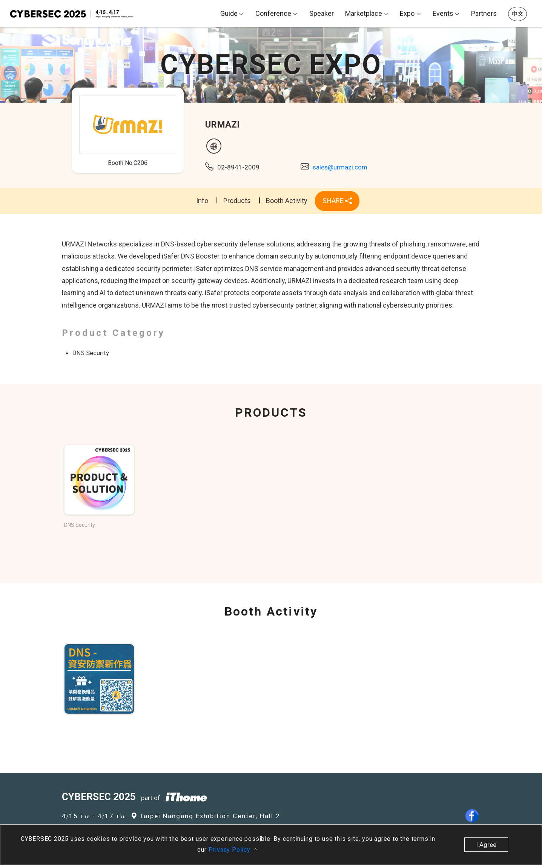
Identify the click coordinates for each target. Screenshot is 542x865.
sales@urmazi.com (340, 167)
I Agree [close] (486, 844)
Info (202, 201)
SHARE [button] (337, 201)
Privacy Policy (230, 849)
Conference (273, 13)
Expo (407, 13)
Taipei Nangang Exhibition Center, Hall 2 (206, 816)
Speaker (321, 13)
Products (237, 201)
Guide (229, 13)
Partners (484, 13)
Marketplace (363, 13)
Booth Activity (286, 201)
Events (443, 13)
